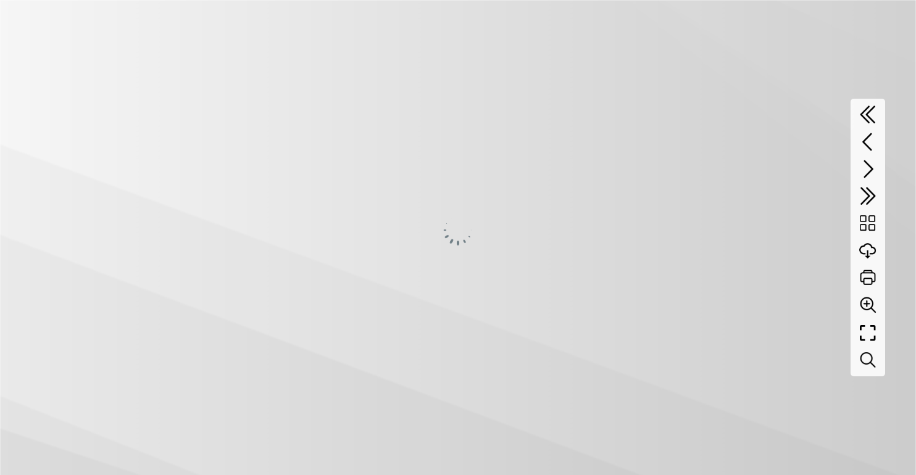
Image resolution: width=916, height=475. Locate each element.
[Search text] (868, 360)
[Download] (868, 250)
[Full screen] (868, 333)
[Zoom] (868, 305)
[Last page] (868, 196)
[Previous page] (868, 142)
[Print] (868, 277)
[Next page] (868, 169)
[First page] (868, 115)
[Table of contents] (868, 223)
